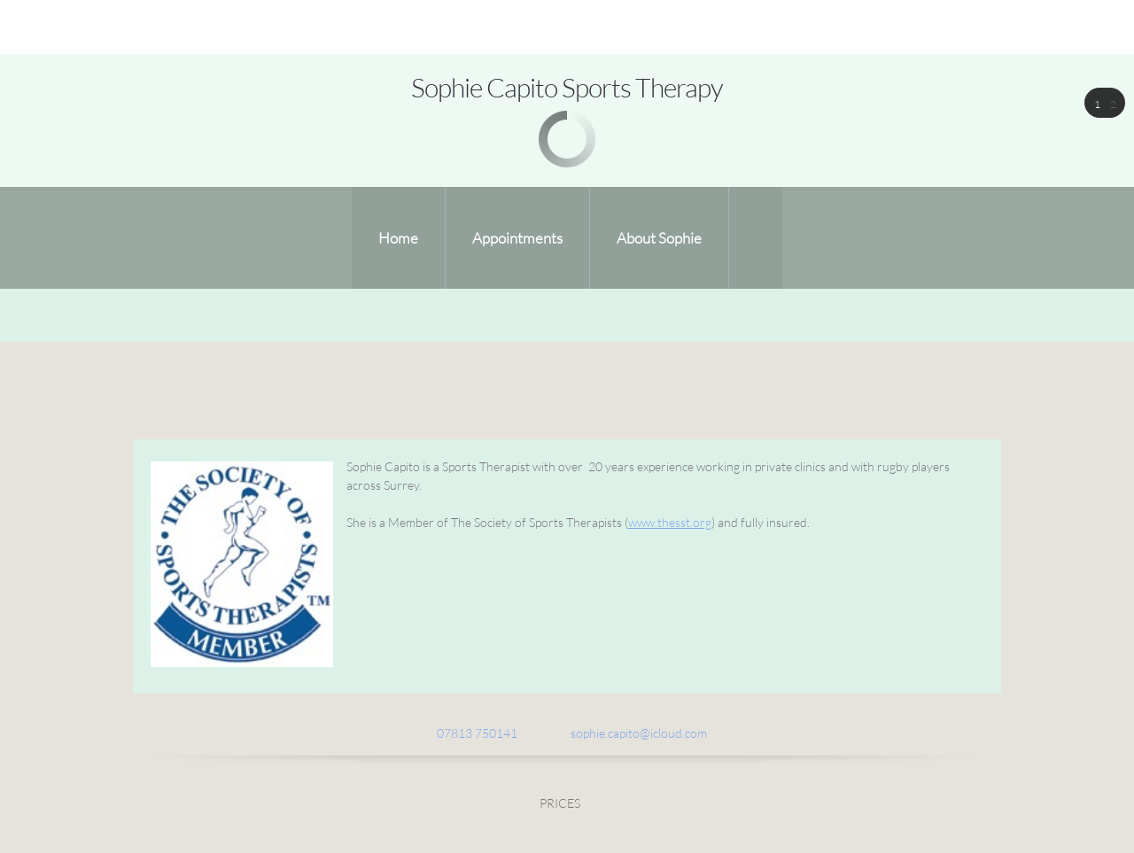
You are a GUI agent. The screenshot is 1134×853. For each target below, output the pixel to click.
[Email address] (630, 733)
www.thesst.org (669, 522)
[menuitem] (398, 238)
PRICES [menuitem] (560, 802)
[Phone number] (468, 733)
